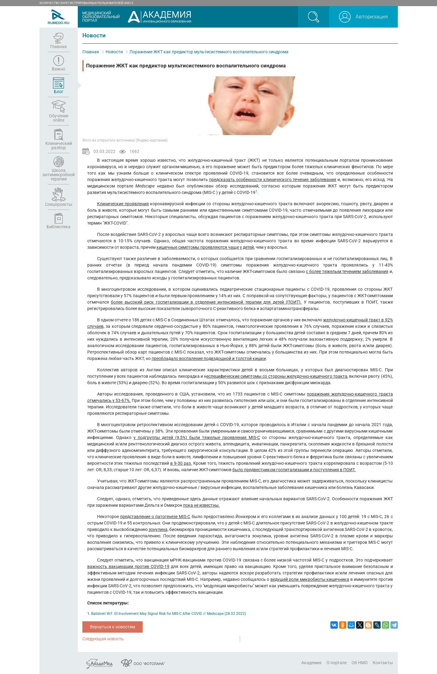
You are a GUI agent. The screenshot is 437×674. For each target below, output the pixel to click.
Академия (311, 662)
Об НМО (360, 662)
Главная (90, 51)
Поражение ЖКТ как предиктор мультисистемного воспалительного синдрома (209, 51)
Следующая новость (103, 638)
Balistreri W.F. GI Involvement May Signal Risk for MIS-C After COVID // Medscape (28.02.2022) (168, 614)
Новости (114, 51)
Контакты (383, 662)
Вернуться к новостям (112, 626)
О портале (336, 662)
